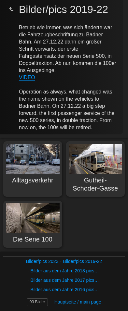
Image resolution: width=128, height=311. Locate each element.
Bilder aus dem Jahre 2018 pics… (64, 270)
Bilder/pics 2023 (42, 261)
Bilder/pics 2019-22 (82, 261)
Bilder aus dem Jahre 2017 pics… (64, 280)
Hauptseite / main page (77, 302)
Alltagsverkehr (32, 180)
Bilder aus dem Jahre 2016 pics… (64, 289)
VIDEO (27, 77)
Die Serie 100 (32, 239)
